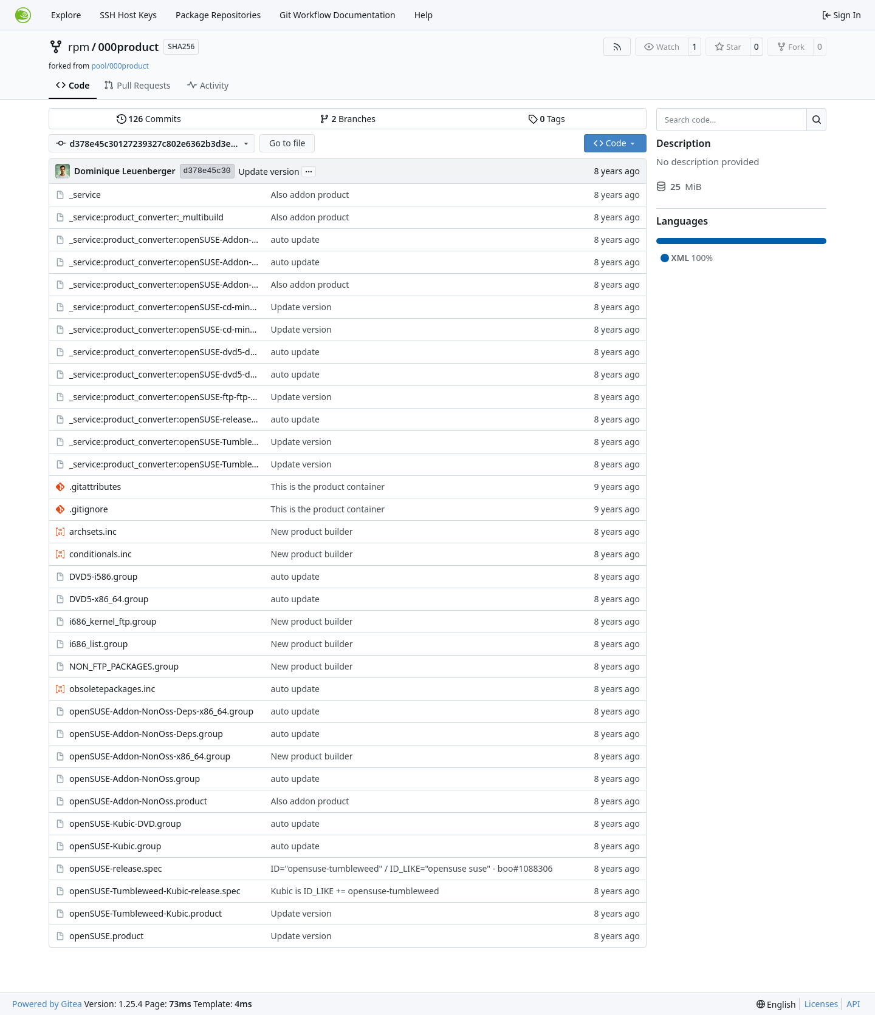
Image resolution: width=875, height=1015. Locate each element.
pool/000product (119, 66)
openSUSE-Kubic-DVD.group (125, 823)
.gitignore (88, 509)
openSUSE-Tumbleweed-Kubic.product (145, 913)
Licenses (822, 1004)
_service (85, 194)
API (853, 1004)
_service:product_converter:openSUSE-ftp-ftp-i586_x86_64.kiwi (164, 396)
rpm (78, 47)
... (308, 170)
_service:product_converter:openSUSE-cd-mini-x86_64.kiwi (164, 329)
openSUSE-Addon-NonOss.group (134, 778)
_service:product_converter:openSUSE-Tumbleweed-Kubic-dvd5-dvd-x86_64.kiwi (164, 441)
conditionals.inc (100, 554)
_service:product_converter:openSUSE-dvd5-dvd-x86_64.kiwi (164, 374)
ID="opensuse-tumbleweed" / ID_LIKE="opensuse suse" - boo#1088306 (412, 868)
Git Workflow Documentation (338, 15)
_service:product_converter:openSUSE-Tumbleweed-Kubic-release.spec (164, 464)
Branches (348, 118)
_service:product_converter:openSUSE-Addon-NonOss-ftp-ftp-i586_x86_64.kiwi (164, 262)
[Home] (23, 15)
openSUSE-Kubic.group (115, 846)
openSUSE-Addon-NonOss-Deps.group (146, 733)
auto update (295, 239)
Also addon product (310, 194)
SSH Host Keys (128, 15)
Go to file (287, 143)
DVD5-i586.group (103, 576)
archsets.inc (93, 531)
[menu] (776, 1004)
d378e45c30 (207, 170)
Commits (149, 118)
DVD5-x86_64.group (108, 599)
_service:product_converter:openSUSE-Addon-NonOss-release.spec (164, 284)
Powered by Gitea (47, 1004)
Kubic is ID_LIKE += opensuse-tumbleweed (355, 891)
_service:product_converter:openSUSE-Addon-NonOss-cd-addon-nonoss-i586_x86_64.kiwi (164, 239)
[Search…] (816, 119)
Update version (269, 171)
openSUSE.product (106, 936)
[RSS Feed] (617, 47)
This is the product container (328, 486)
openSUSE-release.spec (115, 868)
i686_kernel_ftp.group (112, 621)
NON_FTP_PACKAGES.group (124, 666)
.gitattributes (95, 486)
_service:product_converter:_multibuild (146, 217)
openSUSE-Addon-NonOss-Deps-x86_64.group (161, 711)
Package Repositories (218, 15)
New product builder (312, 531)
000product (128, 47)
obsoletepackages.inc (112, 688)
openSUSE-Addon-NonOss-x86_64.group (149, 756)
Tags (546, 118)
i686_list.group (98, 644)
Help (423, 15)
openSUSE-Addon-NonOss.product (138, 801)
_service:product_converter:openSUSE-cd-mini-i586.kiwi (164, 307)
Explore (66, 15)
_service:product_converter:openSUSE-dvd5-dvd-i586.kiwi (164, 352)
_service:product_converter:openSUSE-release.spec (164, 419)
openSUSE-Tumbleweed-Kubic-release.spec (154, 891)
